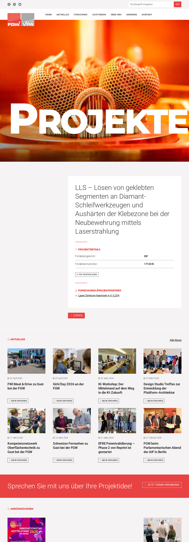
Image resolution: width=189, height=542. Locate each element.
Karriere (131, 14)
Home (48, 14)
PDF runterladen (87, 274)
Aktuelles (63, 14)
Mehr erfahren (18, 401)
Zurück (76, 315)
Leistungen (99, 14)
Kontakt (147, 14)
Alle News (175, 340)
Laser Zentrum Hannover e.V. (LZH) (98, 295)
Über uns (116, 14)
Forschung (80, 14)
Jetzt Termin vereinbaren (163, 485)
